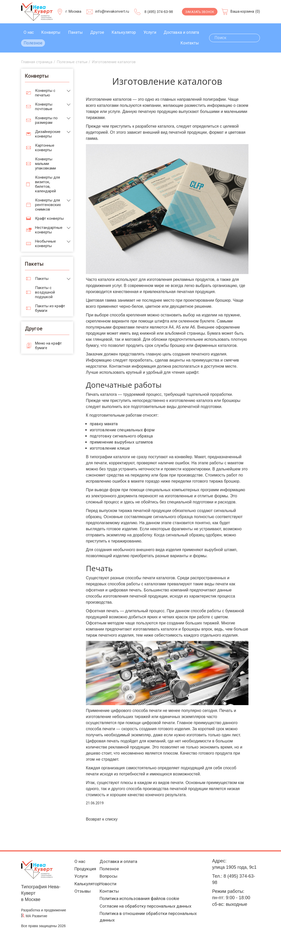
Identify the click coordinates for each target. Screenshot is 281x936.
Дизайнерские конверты (47, 134)
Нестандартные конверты (49, 229)
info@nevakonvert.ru (112, 11)
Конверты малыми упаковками (45, 164)
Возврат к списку (102, 819)
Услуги (150, 32)
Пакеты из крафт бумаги (50, 308)
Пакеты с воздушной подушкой (45, 292)
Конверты (50, 32)
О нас (29, 32)
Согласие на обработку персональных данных (148, 909)
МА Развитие (36, 916)
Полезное (33, 43)
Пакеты (75, 32)
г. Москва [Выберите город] (73, 11)
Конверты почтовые (43, 106)
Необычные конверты (45, 243)
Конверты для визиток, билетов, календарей (47, 184)
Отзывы (80, 893)
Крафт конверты (49, 218)
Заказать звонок (199, 12)
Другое (97, 32)
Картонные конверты (44, 147)
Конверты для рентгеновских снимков (48, 205)
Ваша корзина (242, 11)
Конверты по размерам (46, 120)
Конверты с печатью (45, 92)
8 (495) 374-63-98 (158, 12)
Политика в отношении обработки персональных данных (150, 920)
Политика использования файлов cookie (141, 901)
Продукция (84, 869)
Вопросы (108, 877)
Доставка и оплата (181, 32)
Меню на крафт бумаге (48, 345)
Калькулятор (124, 32)
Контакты (189, 43)
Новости (108, 885)
